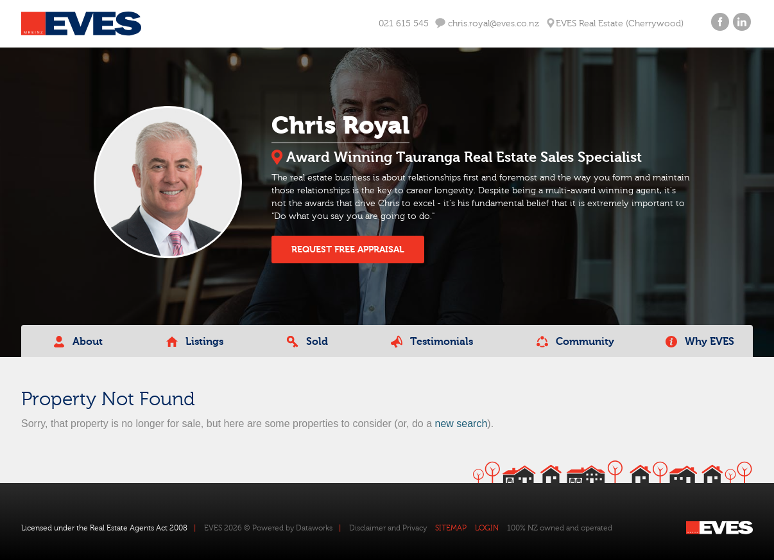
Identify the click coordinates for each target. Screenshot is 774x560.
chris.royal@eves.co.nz (487, 23)
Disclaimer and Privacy (388, 527)
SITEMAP (451, 527)
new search (460, 423)
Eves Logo (81, 24)
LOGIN (487, 527)
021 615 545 (404, 24)
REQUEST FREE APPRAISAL (347, 249)
